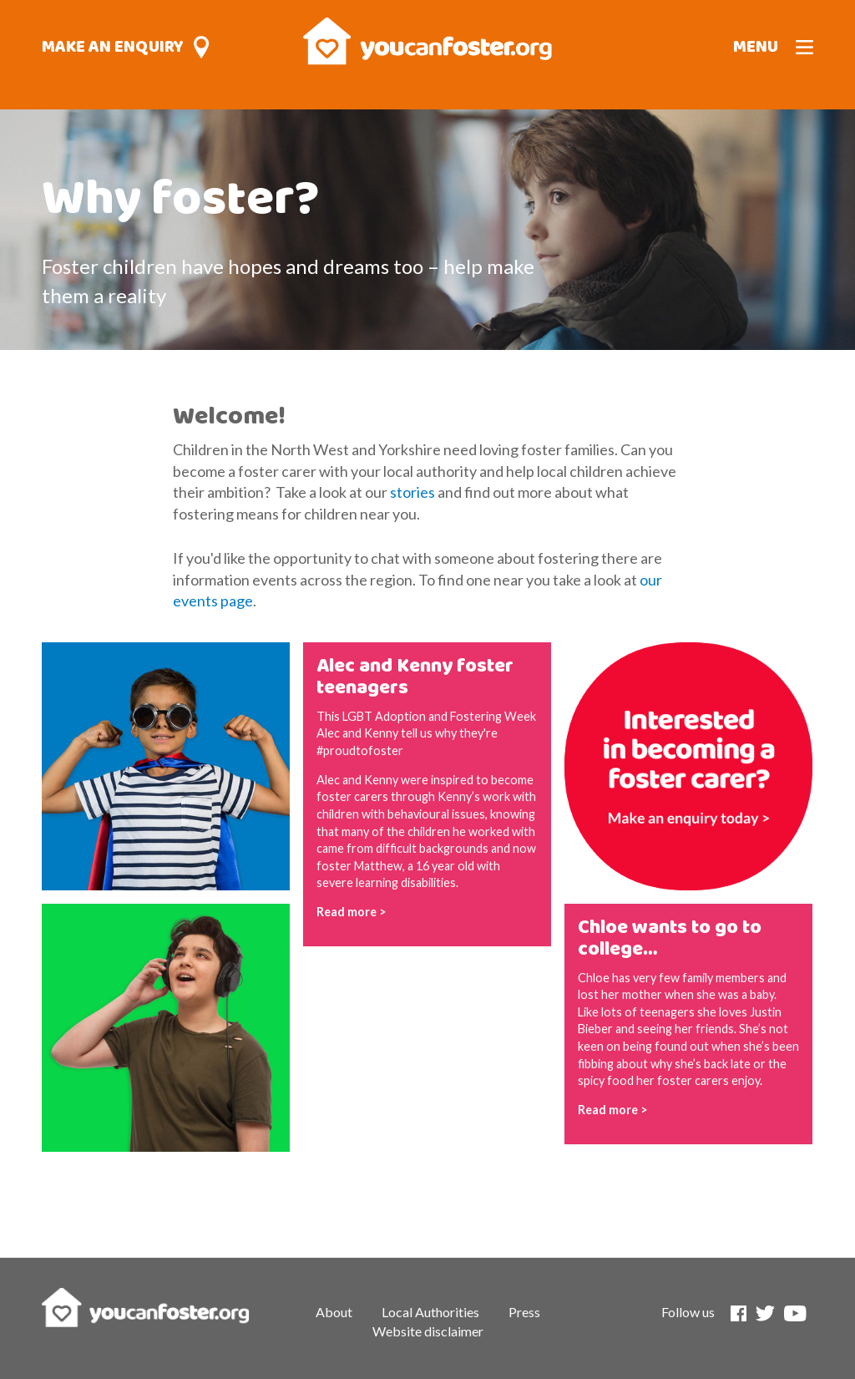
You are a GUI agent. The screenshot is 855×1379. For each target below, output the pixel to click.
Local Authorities (430, 1312)
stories (412, 492)
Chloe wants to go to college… (669, 939)
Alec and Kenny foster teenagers (415, 677)
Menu (755, 47)
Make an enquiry (113, 47)
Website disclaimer (427, 1331)
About (334, 1312)
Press (524, 1312)
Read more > (351, 912)
